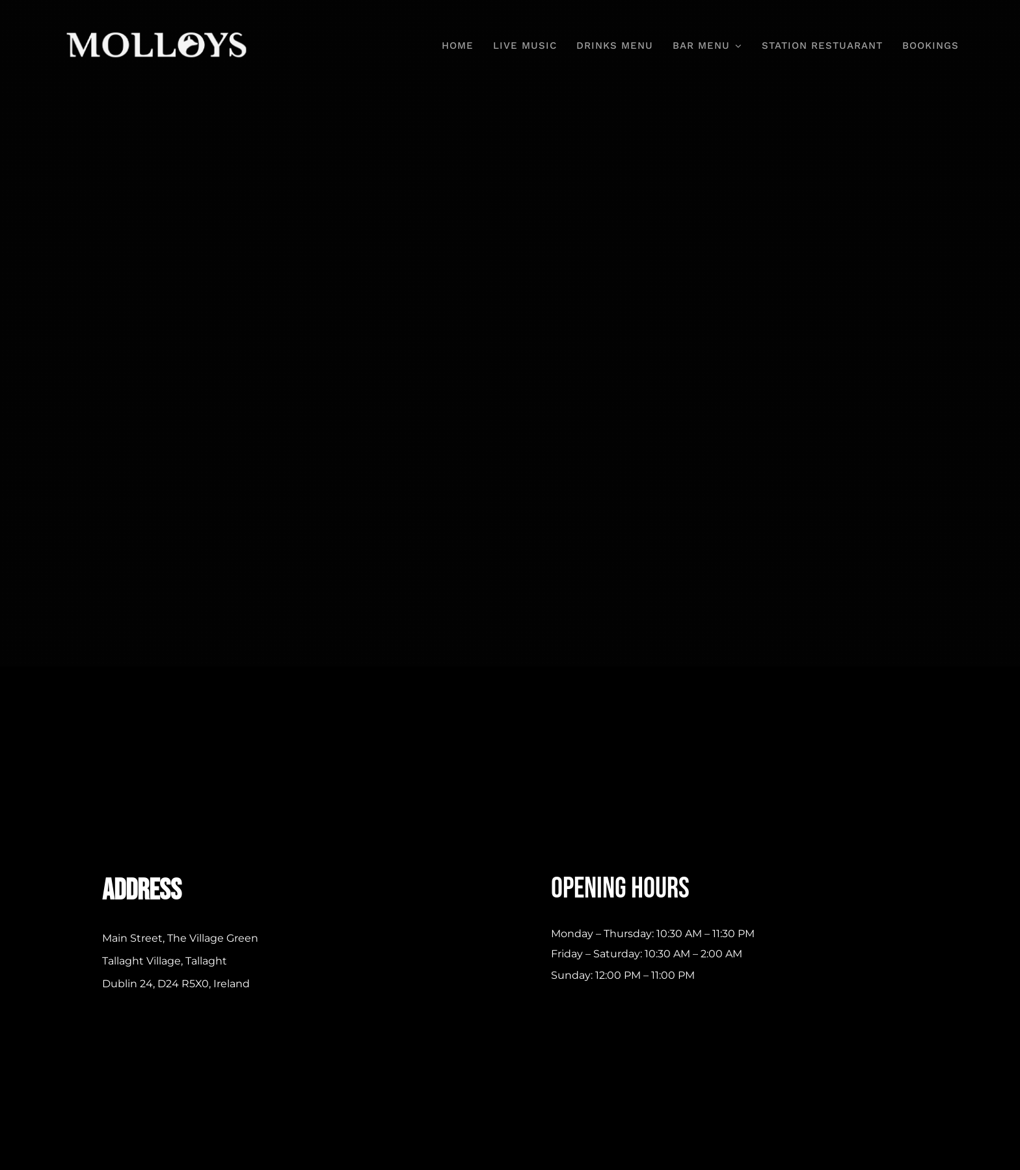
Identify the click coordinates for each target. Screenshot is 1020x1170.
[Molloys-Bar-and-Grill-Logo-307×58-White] (158, 31)
